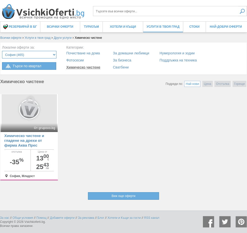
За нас (4, 218)
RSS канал (152, 218)
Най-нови (192, 84)
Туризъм (91, 26)
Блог (101, 218)
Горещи (239, 84)
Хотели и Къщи (123, 26)
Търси (242, 11)
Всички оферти (60, 26)
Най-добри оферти (226, 26)
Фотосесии (75, 60)
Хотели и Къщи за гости (124, 218)
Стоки (194, 26)
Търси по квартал (23, 66)
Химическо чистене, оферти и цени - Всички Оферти (43, 9)
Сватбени (121, 67)
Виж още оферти (123, 196)
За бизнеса (122, 60)
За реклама (86, 218)
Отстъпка (222, 84)
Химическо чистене (83, 67)
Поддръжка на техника (178, 60)
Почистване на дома (83, 53)
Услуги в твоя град (163, 26)
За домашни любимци (131, 53)
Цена (207, 84)
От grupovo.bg (44, 128)
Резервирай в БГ (20, 26)
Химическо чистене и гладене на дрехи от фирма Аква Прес (24, 140)
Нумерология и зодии (177, 53)
